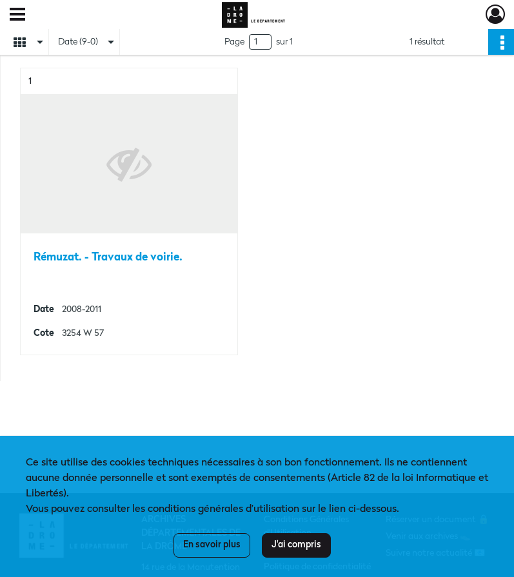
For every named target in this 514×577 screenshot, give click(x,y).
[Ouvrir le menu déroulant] (17, 15)
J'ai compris (296, 544)
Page (234, 41)
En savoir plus (212, 544)
